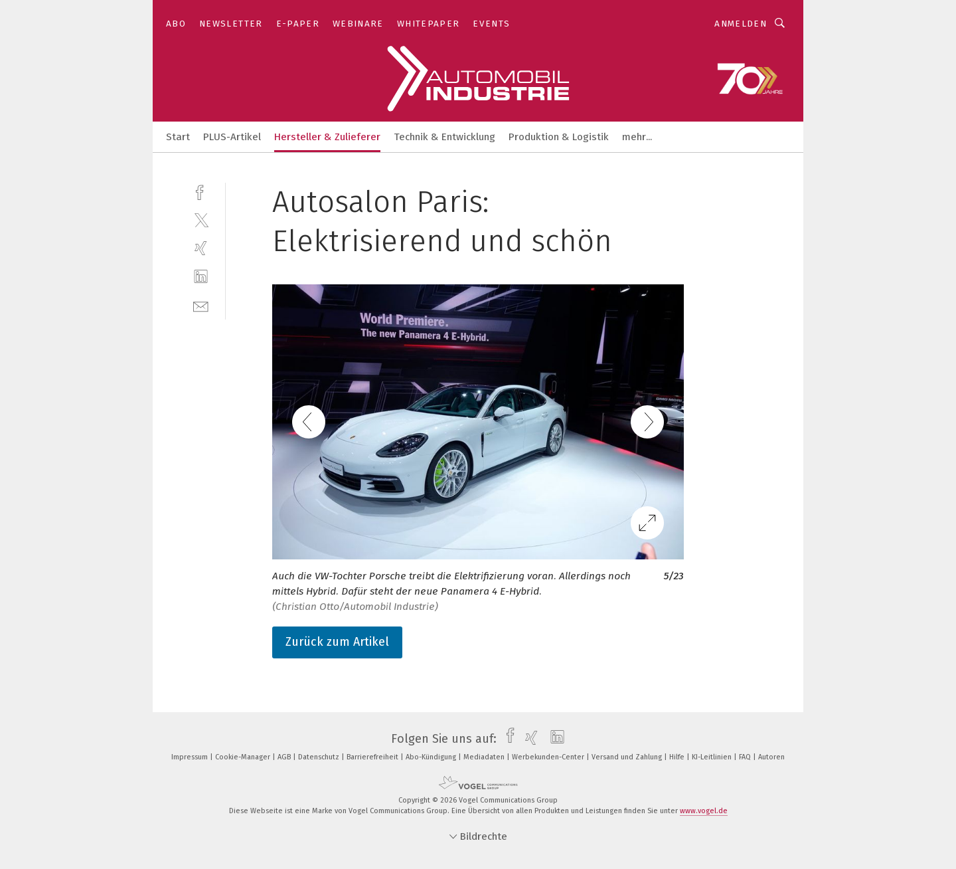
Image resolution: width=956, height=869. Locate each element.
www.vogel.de (704, 811)
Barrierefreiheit (373, 757)
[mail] (201, 305)
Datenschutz (319, 757)
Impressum (190, 757)
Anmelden (740, 23)
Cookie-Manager (243, 757)
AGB (285, 757)
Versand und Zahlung (628, 757)
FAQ (746, 757)
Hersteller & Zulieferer (327, 137)
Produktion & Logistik (559, 137)
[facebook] (201, 191)
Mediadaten (485, 757)
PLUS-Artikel (232, 137)
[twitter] (201, 219)
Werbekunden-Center (549, 757)
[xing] (201, 248)
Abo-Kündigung (432, 757)
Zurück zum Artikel (337, 641)
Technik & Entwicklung (444, 137)
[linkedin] (201, 276)
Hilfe (677, 757)
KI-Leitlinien (713, 757)
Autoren (771, 757)
